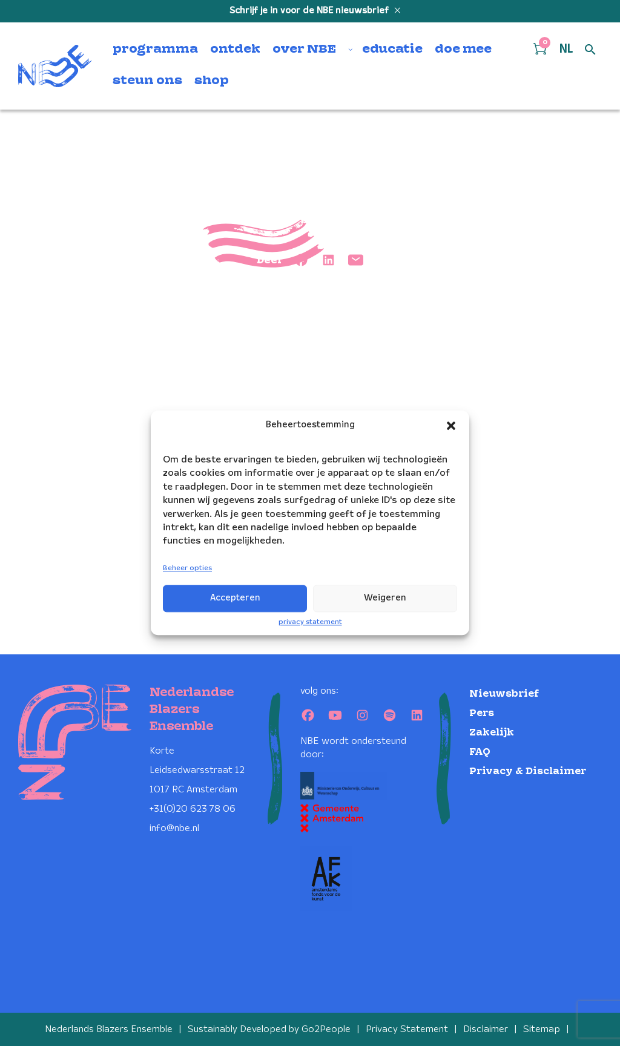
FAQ (479, 752)
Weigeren (385, 598)
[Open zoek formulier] (590, 50)
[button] (451, 425)
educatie (392, 49)
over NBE (304, 49)
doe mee (463, 49)
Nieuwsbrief (504, 694)
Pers (481, 713)
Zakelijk (491, 732)
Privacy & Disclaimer (527, 771)
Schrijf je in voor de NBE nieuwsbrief (310, 11)
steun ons (147, 81)
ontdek (235, 49)
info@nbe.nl (174, 828)
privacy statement (310, 622)
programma (155, 49)
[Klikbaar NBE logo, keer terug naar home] (55, 66)
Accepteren (235, 598)
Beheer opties (187, 568)
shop (211, 81)
